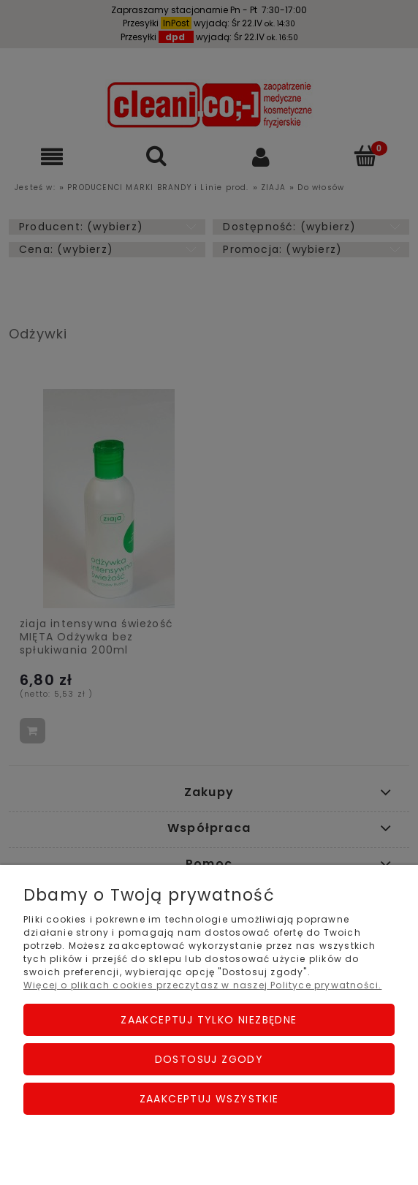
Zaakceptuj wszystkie (209, 1098)
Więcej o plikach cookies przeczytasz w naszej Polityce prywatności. (202, 985)
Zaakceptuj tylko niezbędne (209, 1019)
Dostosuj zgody (209, 1059)
